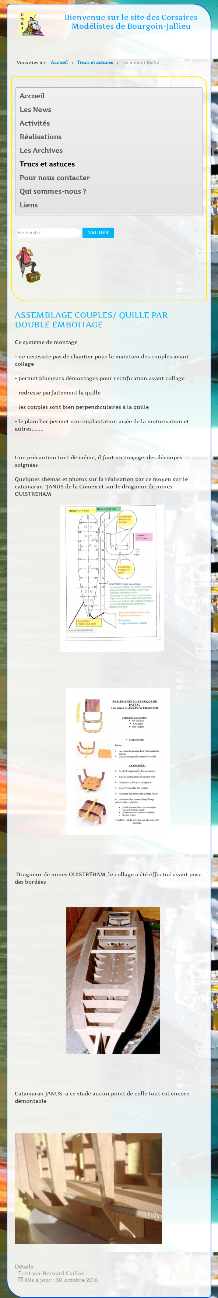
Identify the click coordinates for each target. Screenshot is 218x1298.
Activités (35, 123)
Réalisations (40, 137)
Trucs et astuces (47, 164)
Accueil (32, 96)
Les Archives (41, 151)
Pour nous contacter (55, 178)
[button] (196, 124)
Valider (98, 232)
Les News (35, 110)
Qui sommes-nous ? (53, 191)
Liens (29, 205)
